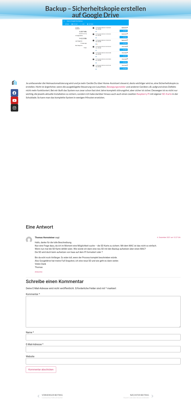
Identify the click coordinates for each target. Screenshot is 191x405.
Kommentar (33, 294)
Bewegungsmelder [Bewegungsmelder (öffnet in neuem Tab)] (116, 86)
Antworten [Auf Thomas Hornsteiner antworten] (38, 272)
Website (30, 356)
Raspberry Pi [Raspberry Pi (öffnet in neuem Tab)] (143, 93)
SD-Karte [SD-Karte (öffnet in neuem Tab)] (167, 93)
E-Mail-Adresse (34, 344)
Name (30, 332)
